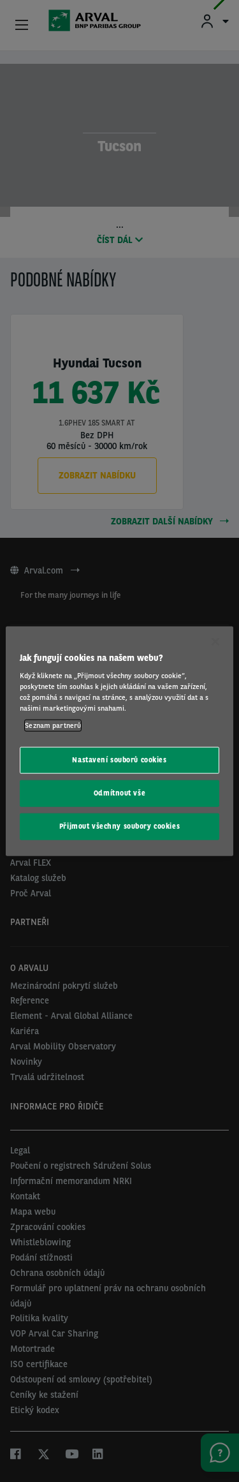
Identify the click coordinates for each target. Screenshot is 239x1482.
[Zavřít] (215, 641)
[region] (119, 741)
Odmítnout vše (119, 793)
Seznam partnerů (53, 725)
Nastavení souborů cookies (119, 759)
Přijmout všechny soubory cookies (119, 826)
